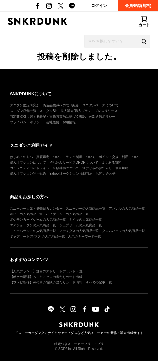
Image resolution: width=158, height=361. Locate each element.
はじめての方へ (21, 157)
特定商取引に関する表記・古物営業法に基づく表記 (48, 116)
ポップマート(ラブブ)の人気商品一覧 (37, 236)
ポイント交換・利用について (120, 157)
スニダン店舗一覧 (23, 111)
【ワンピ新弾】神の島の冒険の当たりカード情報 (46, 282)
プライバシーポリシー (26, 122)
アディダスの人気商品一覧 (79, 231)
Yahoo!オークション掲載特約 (70, 173)
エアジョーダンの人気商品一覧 (33, 225)
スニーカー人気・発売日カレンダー (36, 208)
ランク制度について (80, 157)
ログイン (99, 5)
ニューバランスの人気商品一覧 (33, 231)
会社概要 (52, 122)
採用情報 (69, 122)
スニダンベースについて (100, 105)
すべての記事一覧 (99, 282)
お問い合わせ (106, 173)
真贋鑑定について (49, 157)
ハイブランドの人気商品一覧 (67, 214)
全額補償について (66, 168)
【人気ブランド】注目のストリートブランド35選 (46, 271)
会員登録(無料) (138, 5)
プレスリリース (106, 111)
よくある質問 (111, 162)
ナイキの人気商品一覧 (85, 219)
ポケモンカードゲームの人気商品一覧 (38, 219)
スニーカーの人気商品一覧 (85, 208)
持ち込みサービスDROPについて (73, 162)
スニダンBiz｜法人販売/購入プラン (65, 111)
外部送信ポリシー (102, 116)
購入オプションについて (28, 162)
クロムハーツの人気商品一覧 (123, 231)
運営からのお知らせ (97, 168)
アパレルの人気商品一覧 (127, 208)
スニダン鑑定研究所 (25, 105)
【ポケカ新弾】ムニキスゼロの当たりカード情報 (46, 277)
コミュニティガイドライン (29, 168)
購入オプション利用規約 (28, 173)
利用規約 (121, 168)
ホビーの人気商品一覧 (26, 214)
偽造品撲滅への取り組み (61, 105)
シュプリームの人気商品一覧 (80, 225)
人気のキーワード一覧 (84, 236)
